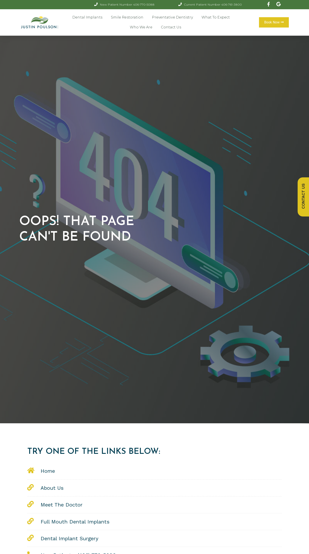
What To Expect (215, 17)
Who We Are (141, 27)
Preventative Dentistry (172, 17)
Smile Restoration (127, 17)
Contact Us (171, 27)
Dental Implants (87, 17)
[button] (274, 22)
